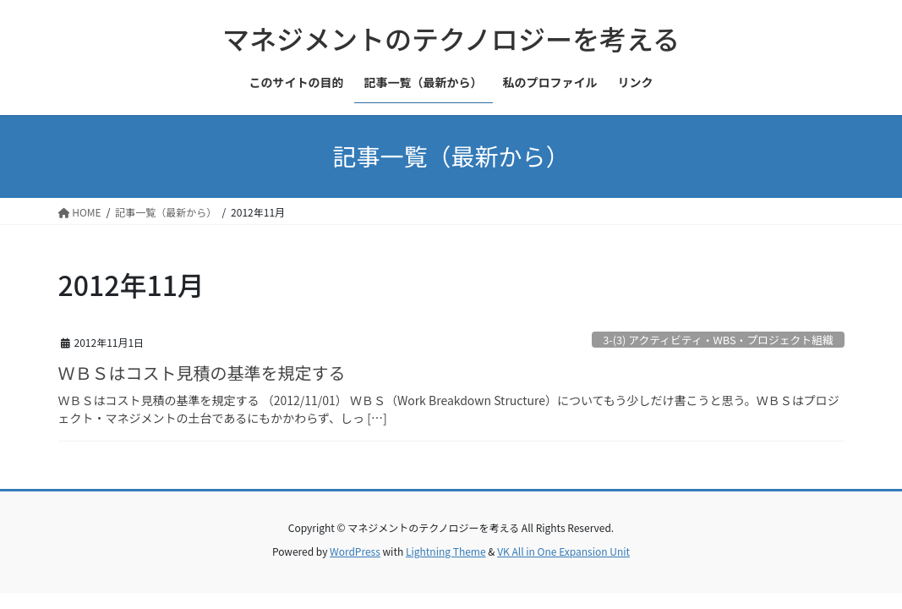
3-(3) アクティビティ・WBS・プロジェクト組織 (718, 340)
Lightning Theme (446, 551)
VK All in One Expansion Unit (563, 551)
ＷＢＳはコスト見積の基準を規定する (202, 372)
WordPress (355, 551)
